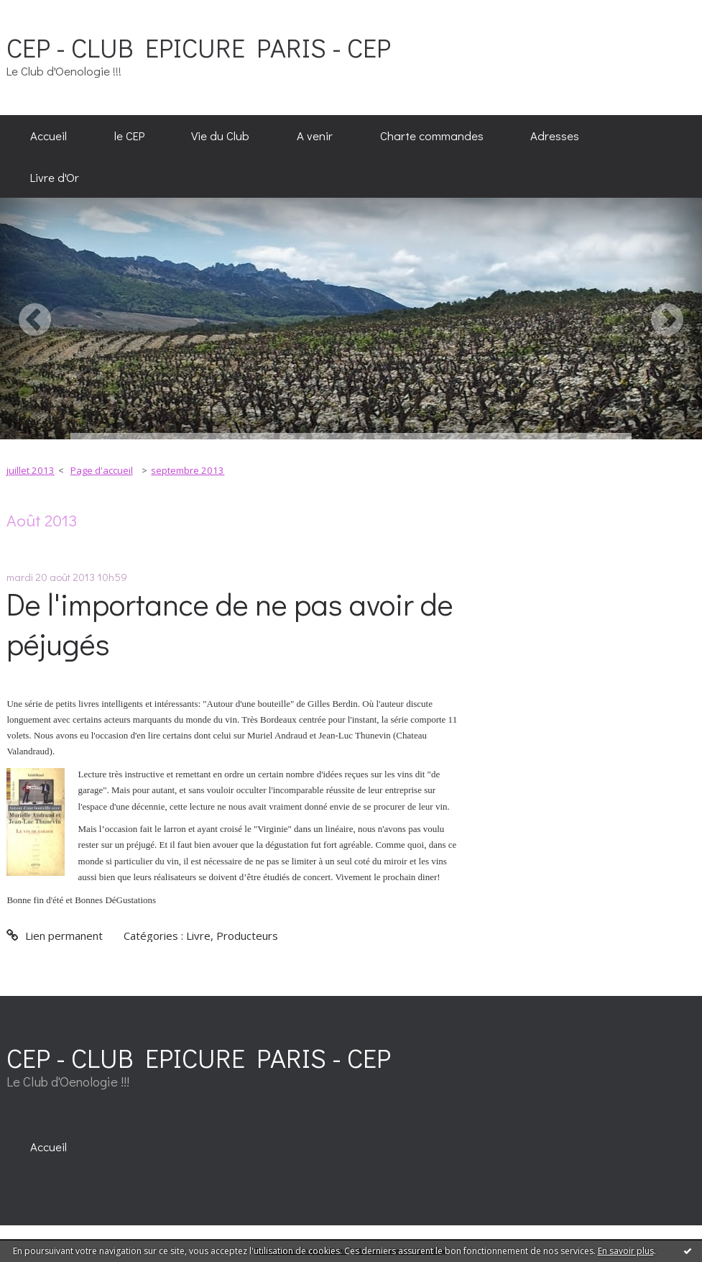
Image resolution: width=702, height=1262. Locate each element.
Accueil (48, 135)
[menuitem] (48, 136)
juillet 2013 (30, 470)
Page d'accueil (101, 470)
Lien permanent (54, 935)
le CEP (129, 135)
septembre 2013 (187, 470)
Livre (198, 935)
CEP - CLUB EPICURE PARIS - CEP (198, 47)
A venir (315, 135)
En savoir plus (626, 1251)
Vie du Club (220, 135)
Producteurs (247, 935)
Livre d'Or (54, 177)
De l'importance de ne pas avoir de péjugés (229, 623)
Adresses (554, 135)
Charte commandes (432, 135)
